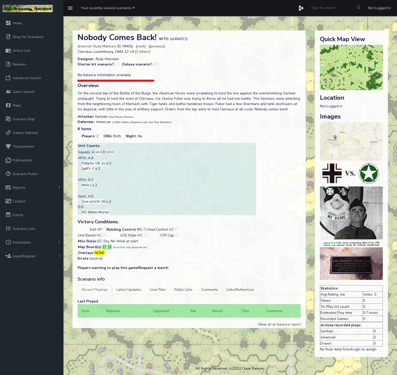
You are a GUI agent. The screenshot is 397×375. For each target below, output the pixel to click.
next (141, 46)
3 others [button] (142, 51)
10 (109, 247)
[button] (108, 8)
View (262, 324)
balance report (289, 324)
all (269, 324)
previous (157, 46)
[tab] (95, 290)
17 (104, 247)
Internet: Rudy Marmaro (98, 46)
